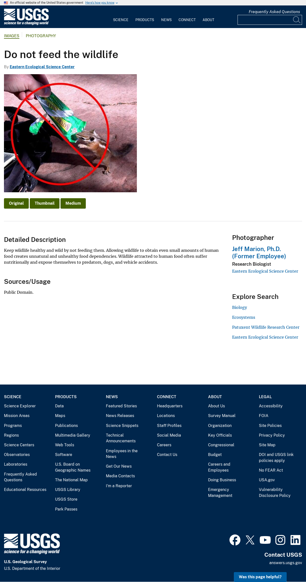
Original (16, 203)
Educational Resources (25, 489)
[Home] (26, 24)
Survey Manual (222, 415)
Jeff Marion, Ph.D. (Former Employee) (259, 252)
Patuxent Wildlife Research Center (265, 327)
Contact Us (167, 454)
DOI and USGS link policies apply (276, 457)
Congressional (221, 445)
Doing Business (222, 480)
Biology (239, 307)
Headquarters (170, 406)
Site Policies (270, 425)
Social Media (169, 435)
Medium (73, 203)
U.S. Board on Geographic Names (73, 467)
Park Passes (66, 509)
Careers (164, 445)
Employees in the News (122, 454)
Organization (220, 425)
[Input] (270, 20)
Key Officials (220, 435)
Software (63, 454)
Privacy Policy (272, 435)
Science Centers (19, 445)
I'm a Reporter (119, 486)
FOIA (263, 415)
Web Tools (64, 445)
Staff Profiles (169, 425)
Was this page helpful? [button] (260, 577)
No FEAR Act (271, 470)
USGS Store (66, 499)
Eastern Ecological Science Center (42, 67)
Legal (265, 396)
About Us (216, 406)
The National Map (71, 480)
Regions (11, 435)
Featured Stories (121, 406)
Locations (166, 415)
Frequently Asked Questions (274, 11)
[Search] (297, 20)
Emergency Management (220, 492)
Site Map (267, 445)
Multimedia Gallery (72, 435)
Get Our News (119, 466)
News (166, 20)
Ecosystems (243, 317)
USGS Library (67, 489)
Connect (187, 20)
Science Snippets (122, 425)
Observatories (17, 454)
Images (11, 35)
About (208, 20)
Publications (66, 425)
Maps (60, 415)
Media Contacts (120, 476)
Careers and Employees (219, 467)
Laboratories (15, 464)
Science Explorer (20, 406)
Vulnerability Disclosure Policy (275, 492)
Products (144, 20)
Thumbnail (45, 203)
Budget (215, 454)
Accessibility (271, 406)
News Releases (120, 415)
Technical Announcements (121, 438)
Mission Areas (17, 415)
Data (59, 406)
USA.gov (267, 480)
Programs (13, 425)
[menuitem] (121, 16)
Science (120, 20)
